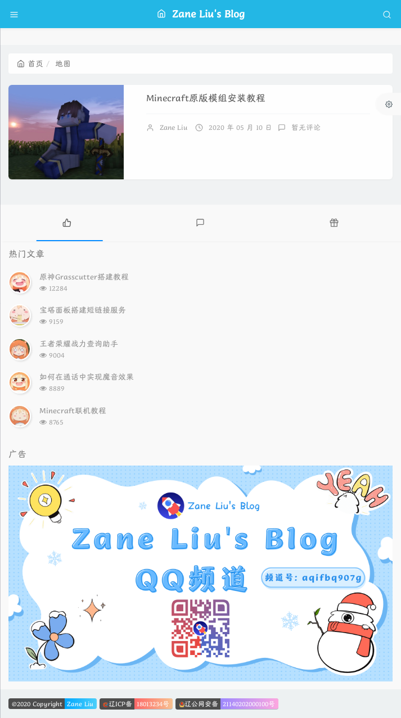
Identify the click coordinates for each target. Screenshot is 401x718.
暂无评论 (306, 127)
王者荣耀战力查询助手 (78, 343)
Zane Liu (173, 127)
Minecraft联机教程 (72, 410)
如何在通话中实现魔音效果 (86, 377)
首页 (30, 63)
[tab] (67, 221)
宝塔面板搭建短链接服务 (82, 310)
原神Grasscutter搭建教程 (84, 277)
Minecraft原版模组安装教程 (205, 98)
